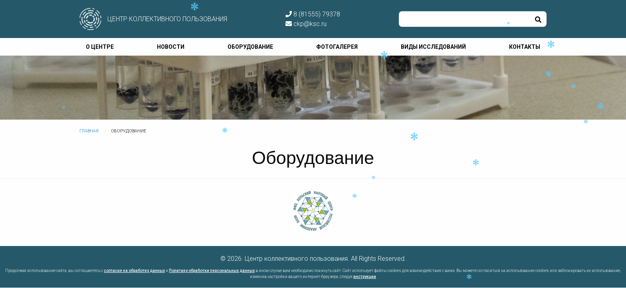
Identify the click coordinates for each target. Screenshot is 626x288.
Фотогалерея (337, 47)
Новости (170, 47)
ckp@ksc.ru (306, 24)
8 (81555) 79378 (312, 14)
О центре (100, 47)
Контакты (524, 47)
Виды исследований (433, 47)
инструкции (364, 276)
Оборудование (250, 47)
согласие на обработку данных (134, 270)
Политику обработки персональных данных (212, 270)
